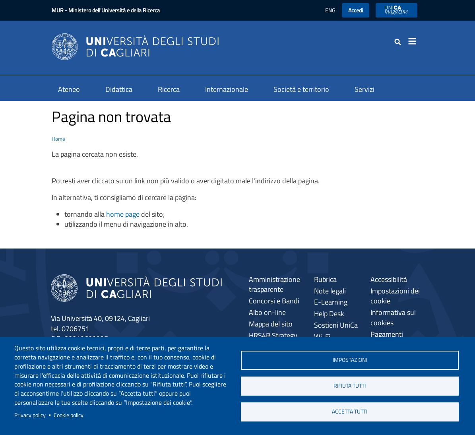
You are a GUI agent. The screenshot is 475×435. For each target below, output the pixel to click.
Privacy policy (30, 415)
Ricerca (169, 89)
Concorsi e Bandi (274, 300)
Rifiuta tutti (349, 386)
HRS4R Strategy (273, 335)
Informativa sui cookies (393, 317)
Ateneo (69, 89)
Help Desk (329, 313)
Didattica (118, 89)
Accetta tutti (349, 412)
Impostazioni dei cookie (395, 296)
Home (58, 139)
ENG (330, 10)
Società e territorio (301, 89)
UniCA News (396, 10)
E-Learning (330, 302)
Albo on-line (267, 312)
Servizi (364, 89)
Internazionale (226, 89)
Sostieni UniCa (336, 325)
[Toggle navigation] (415, 41)
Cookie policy (68, 415)
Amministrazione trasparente (274, 284)
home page (123, 214)
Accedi (355, 10)
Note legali (330, 290)
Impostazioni (350, 360)
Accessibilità (388, 279)
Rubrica (325, 279)
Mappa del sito (271, 323)
